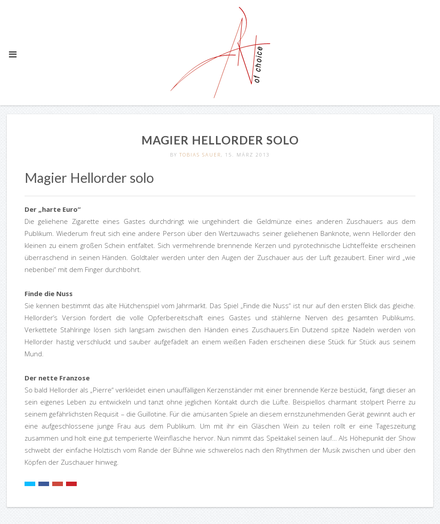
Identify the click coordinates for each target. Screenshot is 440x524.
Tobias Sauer (200, 154)
